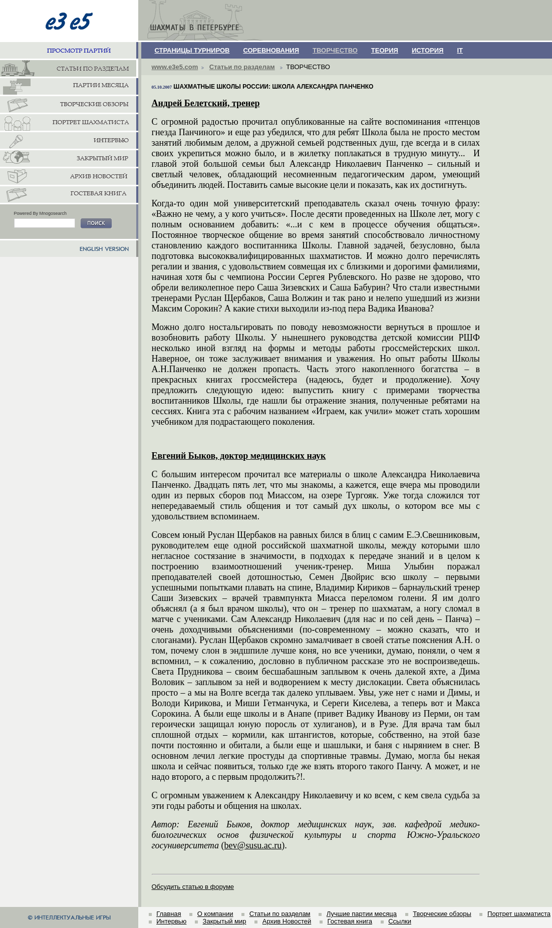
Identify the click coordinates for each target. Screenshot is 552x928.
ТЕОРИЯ (384, 50)
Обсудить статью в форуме (193, 886)
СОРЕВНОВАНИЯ (271, 50)
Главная (168, 913)
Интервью (171, 921)
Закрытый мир (224, 921)
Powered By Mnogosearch (40, 213)
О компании (215, 913)
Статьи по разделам (242, 67)
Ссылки (399, 921)
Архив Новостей (286, 921)
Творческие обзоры (442, 913)
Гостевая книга (350, 921)
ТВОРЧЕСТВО (335, 50)
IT (460, 50)
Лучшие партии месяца (362, 913)
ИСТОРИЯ (428, 50)
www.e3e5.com (175, 67)
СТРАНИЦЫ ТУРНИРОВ (192, 50)
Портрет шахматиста (518, 913)
